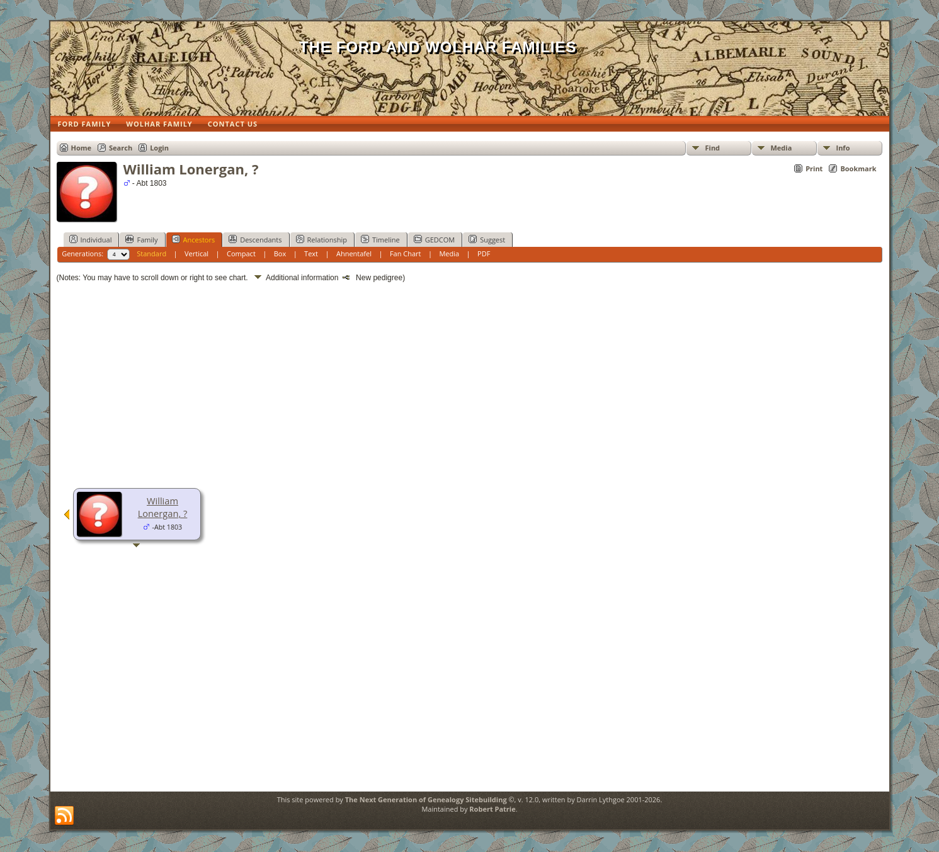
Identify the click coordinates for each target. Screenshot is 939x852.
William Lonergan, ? (163, 507)
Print (813, 168)
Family (141, 239)
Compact (241, 253)
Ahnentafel (354, 253)
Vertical (196, 253)
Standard (151, 253)
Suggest (487, 239)
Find (712, 147)
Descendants (255, 239)
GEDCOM (434, 239)
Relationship (321, 239)
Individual (90, 239)
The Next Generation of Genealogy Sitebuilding (426, 799)
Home (81, 147)
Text (311, 253)
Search (120, 147)
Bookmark (858, 168)
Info (843, 147)
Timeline (380, 239)
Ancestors (193, 239)
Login (159, 147)
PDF (483, 253)
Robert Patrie (492, 809)
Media (781, 147)
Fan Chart (405, 253)
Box (280, 253)
